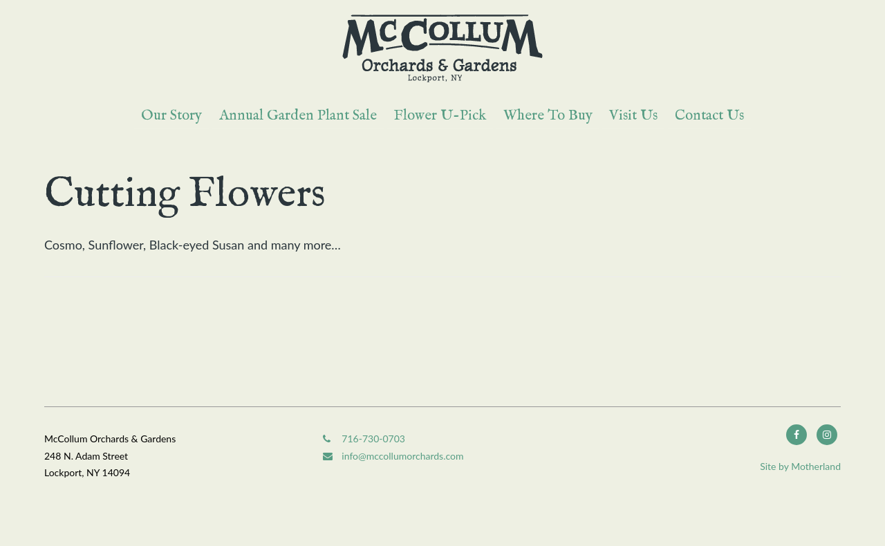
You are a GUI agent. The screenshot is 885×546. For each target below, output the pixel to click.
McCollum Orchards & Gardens (442, 48)
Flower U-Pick (439, 115)
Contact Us (709, 115)
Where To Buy (548, 115)
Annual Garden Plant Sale (298, 115)
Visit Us (633, 115)
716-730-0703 (364, 438)
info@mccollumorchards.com (393, 456)
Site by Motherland (800, 466)
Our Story (171, 115)
